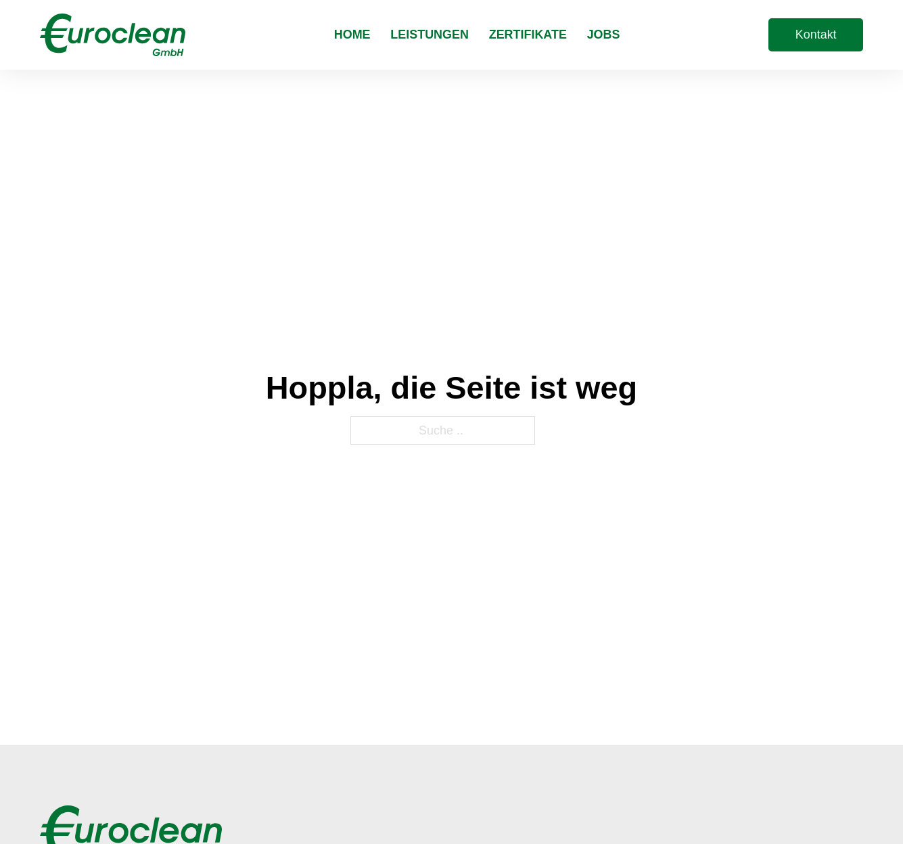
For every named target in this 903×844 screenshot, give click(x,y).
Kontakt (816, 34)
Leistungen (429, 34)
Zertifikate (528, 34)
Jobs (603, 34)
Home (352, 34)
